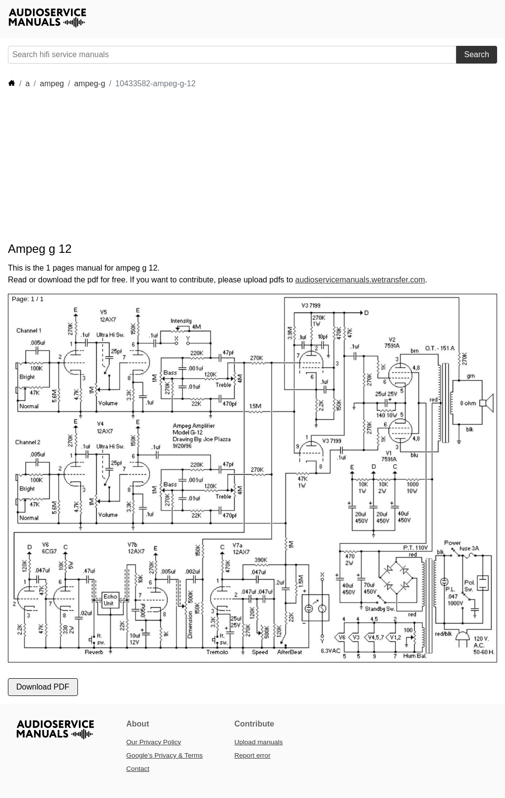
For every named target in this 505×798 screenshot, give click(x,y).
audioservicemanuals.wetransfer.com (360, 280)
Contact (137, 768)
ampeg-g (89, 83)
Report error (252, 755)
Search (476, 54)
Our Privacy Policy (153, 742)
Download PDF (43, 687)
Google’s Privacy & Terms (164, 755)
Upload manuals (258, 742)
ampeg (52, 83)
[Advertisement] (187, 166)
